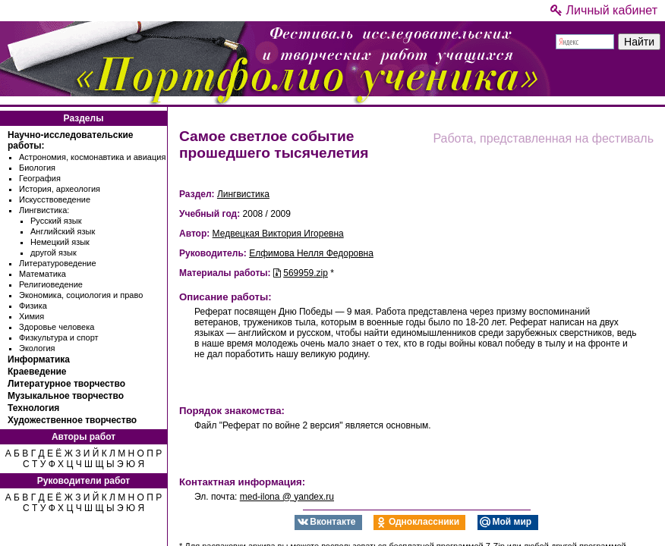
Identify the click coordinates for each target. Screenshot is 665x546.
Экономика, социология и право (81, 295)
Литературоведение (57, 263)
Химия (31, 316)
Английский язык (62, 231)
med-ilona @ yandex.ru (287, 496)
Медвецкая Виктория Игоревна (278, 233)
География (40, 178)
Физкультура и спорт (59, 337)
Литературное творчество (66, 383)
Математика (42, 273)
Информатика (39, 359)
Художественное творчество (72, 420)
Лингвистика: (44, 210)
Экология (37, 348)
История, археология (59, 188)
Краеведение (37, 371)
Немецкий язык (60, 241)
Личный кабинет (603, 10)
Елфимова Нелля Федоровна (311, 253)
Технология (33, 408)
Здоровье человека (56, 326)
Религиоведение (51, 284)
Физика (33, 305)
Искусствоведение (54, 199)
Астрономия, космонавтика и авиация (92, 157)
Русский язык (56, 220)
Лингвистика (243, 194)
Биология (37, 167)
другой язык (53, 252)
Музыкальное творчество (66, 396)
